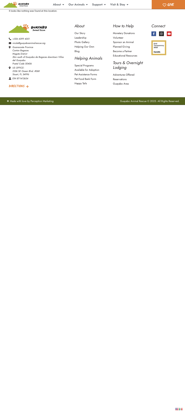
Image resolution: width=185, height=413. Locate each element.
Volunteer (118, 38)
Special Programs (84, 65)
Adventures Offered (123, 75)
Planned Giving (121, 47)
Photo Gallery (82, 42)
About (58, 4)
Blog (77, 51)
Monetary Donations (124, 33)
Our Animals (78, 4)
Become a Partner (122, 51)
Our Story (80, 33)
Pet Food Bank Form (85, 79)
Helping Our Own (84, 47)
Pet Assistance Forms (86, 74)
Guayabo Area (121, 84)
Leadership (80, 38)
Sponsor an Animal (123, 42)
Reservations (120, 79)
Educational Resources (125, 56)
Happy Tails (81, 83)
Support (99, 4)
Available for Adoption (87, 70)
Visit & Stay (119, 4)
